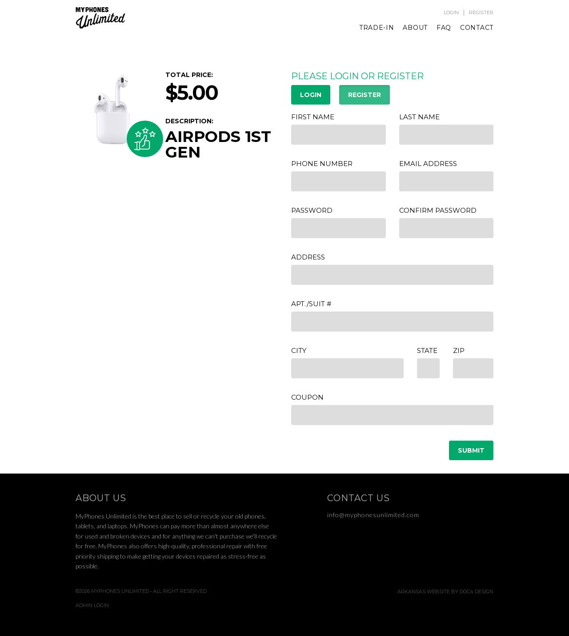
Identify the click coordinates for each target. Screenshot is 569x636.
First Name (312, 116)
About (415, 28)
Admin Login (92, 605)
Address (308, 257)
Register (481, 12)
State (427, 350)
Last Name (419, 116)
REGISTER (364, 95)
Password (312, 210)
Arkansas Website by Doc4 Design (445, 591)
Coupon (307, 397)
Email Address (428, 163)
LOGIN (310, 95)
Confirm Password (438, 210)
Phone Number (322, 163)
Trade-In (376, 28)
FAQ (444, 28)
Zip (459, 350)
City (298, 350)
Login (451, 12)
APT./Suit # (311, 303)
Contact (476, 28)
